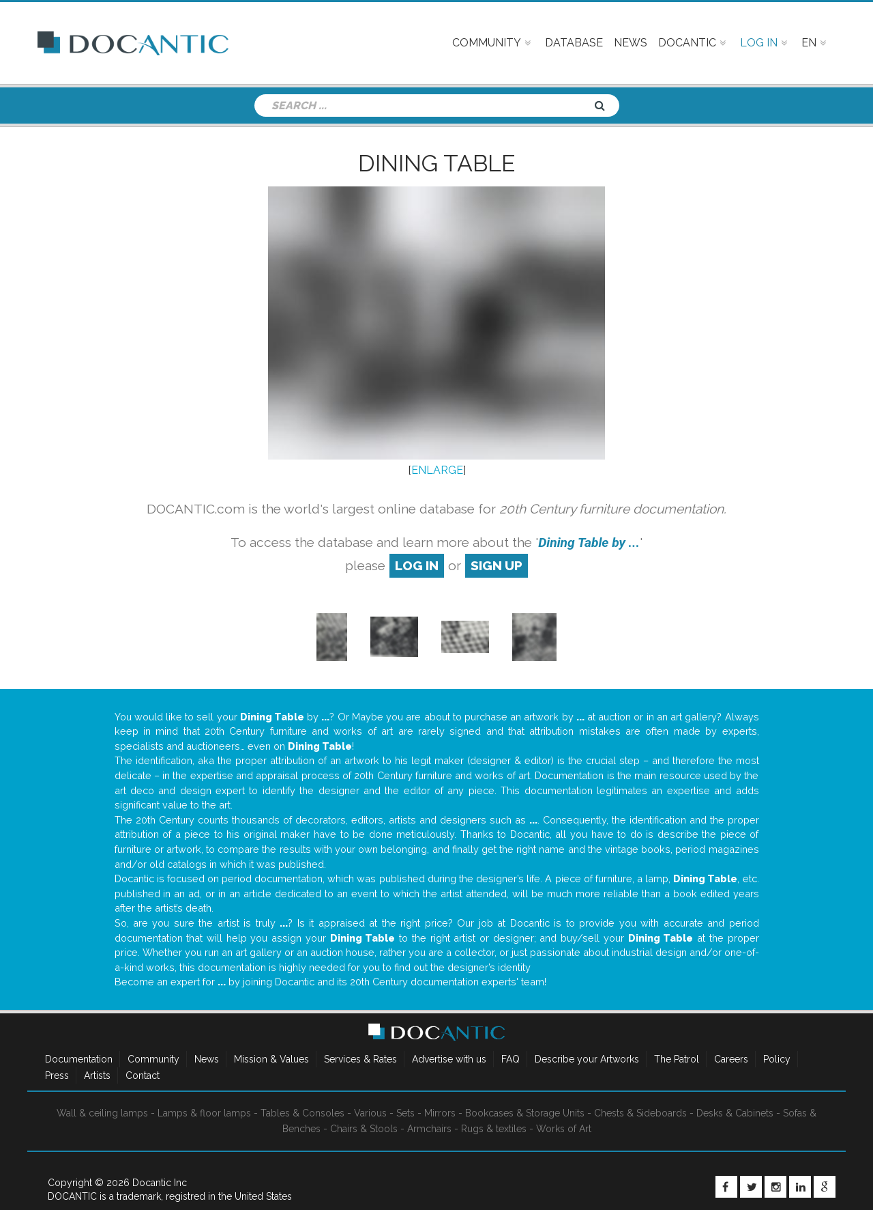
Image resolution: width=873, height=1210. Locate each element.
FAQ (510, 1059)
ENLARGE (437, 470)
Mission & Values (271, 1059)
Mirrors (440, 1113)
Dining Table (436, 163)
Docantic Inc (159, 1182)
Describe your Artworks (587, 1059)
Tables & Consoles (302, 1113)
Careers (731, 1059)
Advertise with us (449, 1059)
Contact (142, 1075)
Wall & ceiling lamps (102, 1113)
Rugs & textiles (494, 1128)
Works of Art (563, 1128)
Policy (776, 1059)
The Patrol (676, 1059)
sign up (496, 565)
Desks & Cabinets (734, 1113)
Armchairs (429, 1128)
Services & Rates (360, 1059)
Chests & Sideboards (640, 1113)
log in (417, 565)
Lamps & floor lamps (204, 1113)
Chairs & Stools (364, 1128)
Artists (97, 1075)
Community (153, 1059)
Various (370, 1113)
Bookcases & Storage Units (525, 1113)
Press (57, 1075)
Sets (405, 1113)
